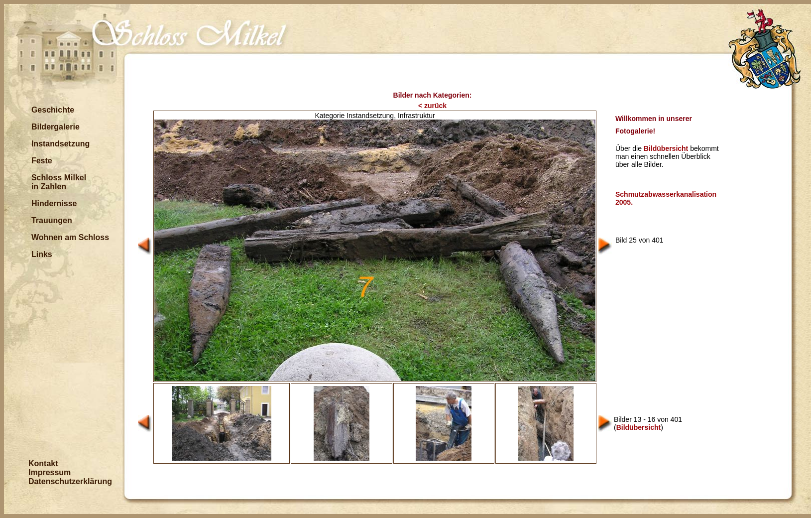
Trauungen (51, 220)
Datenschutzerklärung (70, 481)
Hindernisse (54, 203)
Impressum (49, 472)
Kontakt (43, 463)
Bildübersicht (666, 148)
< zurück (432, 106)
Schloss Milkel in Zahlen (58, 182)
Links (41, 254)
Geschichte (52, 110)
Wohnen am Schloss (70, 237)
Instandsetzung (60, 143)
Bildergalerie (55, 127)
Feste (41, 160)
